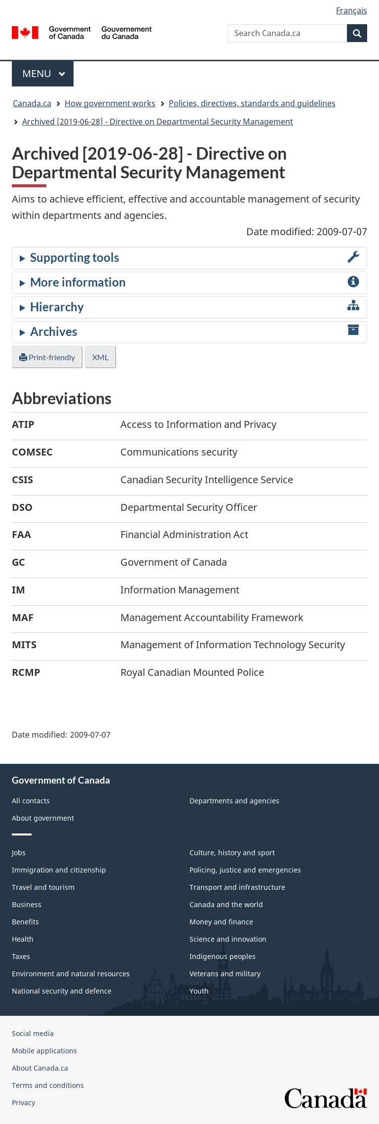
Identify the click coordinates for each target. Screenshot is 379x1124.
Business (26, 904)
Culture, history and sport (232, 852)
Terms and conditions (48, 1085)
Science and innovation (228, 939)
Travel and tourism (43, 887)
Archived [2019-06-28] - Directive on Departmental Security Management (157, 121)
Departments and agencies (234, 800)
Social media (33, 1033)
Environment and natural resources (71, 973)
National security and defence (62, 991)
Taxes (21, 956)
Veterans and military (225, 973)
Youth (199, 991)
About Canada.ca (40, 1068)
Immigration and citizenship (59, 869)
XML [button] (100, 357)
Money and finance (221, 921)
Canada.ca (32, 103)
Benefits (25, 921)
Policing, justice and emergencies (245, 869)
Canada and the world (226, 904)
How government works (110, 103)
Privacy (23, 1102)
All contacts (31, 800)
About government (43, 818)
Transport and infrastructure (237, 887)
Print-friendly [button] (47, 357)
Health (23, 939)
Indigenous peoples (223, 956)
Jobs (19, 852)
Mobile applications (44, 1050)
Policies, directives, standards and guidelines (252, 103)
